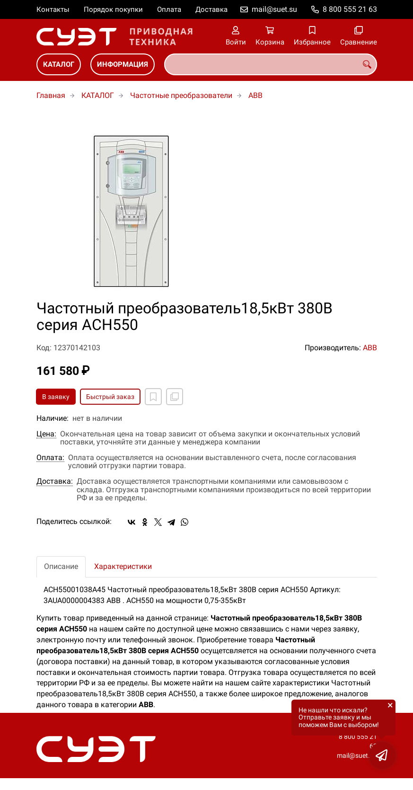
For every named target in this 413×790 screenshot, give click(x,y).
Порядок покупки (113, 9)
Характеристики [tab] (123, 566)
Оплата (169, 9)
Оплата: (50, 457)
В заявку (56, 396)
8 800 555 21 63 (350, 9)
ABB (255, 95)
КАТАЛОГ (58, 64)
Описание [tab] (61, 566)
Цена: (46, 434)
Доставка (211, 9)
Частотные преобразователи (181, 95)
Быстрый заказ (110, 396)
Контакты (53, 9)
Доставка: (54, 481)
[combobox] (270, 64)
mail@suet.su (274, 9)
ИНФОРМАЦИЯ (122, 64)
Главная (50, 95)
